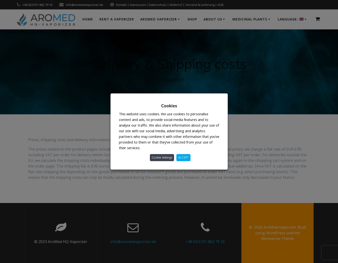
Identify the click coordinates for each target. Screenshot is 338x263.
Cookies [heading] (169, 105)
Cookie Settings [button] (162, 157)
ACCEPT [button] (183, 157)
